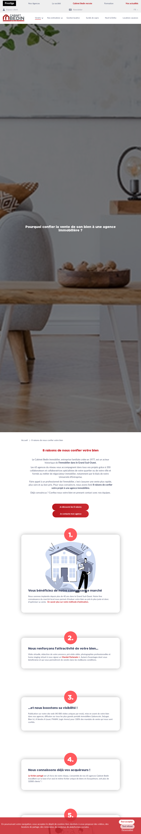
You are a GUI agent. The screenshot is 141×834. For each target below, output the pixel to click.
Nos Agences (34, 4)
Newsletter (75, 10)
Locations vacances (130, 18)
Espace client (10, 10)
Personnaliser (127, 830)
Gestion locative (73, 18)
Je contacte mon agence (70, 514)
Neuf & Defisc (110, 18)
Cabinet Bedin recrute (82, 4)
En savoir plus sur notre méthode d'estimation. (68, 602)
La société (56, 4)
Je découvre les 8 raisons (70, 507)
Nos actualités (132, 4)
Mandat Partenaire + (71, 657)
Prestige (9, 3)
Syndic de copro (92, 18)
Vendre (38, 18)
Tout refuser (127, 826)
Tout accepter (127, 822)
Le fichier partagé (35, 776)
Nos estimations (53, 18)
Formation (108, 4)
